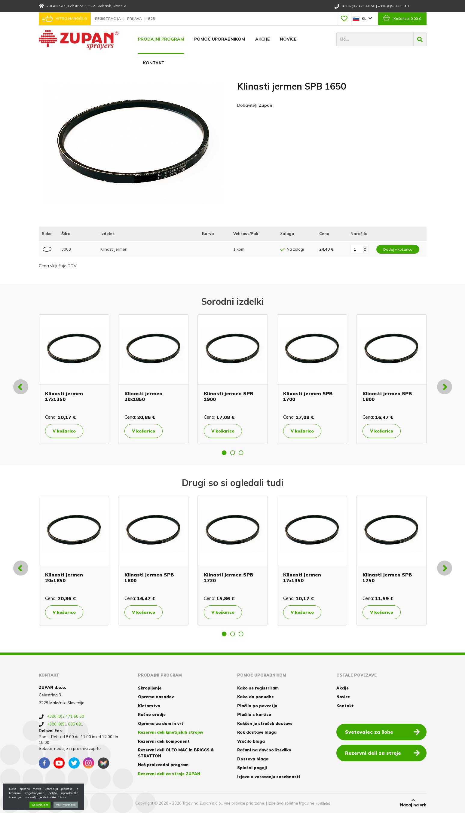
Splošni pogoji (252, 767)
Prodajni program (161, 39)
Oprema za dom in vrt (160, 723)
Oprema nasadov (156, 696)
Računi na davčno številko (264, 749)
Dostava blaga (252, 758)
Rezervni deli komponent (164, 741)
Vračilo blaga (251, 741)
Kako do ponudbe (255, 696)
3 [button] (241, 452)
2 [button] (232, 452)
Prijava (135, 18)
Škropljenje (149, 688)
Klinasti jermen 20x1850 (143, 396)
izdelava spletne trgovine (291, 803)
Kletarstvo (149, 705)
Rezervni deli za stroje (382, 752)
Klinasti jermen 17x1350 (64, 396)
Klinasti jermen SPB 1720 (228, 577)
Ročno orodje (152, 714)
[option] (74, 379)
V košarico (64, 431)
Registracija (108, 18)
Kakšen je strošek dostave (264, 723)
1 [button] (224, 452)
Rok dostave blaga (257, 732)
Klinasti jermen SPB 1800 (387, 396)
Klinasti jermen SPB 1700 (307, 396)
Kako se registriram (258, 688)
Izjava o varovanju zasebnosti (268, 776)
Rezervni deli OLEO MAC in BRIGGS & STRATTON (176, 752)
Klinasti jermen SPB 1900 (228, 396)
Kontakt (153, 63)
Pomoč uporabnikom (219, 39)
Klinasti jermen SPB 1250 (387, 577)
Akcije (262, 39)
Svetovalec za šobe (382, 731)
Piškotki (47, 803)
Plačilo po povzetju (257, 705)
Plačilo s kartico (254, 714)
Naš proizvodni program (163, 764)
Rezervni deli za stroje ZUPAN (169, 773)
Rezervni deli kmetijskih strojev (170, 732)
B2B (151, 18)
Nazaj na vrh (413, 802)
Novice (288, 39)
